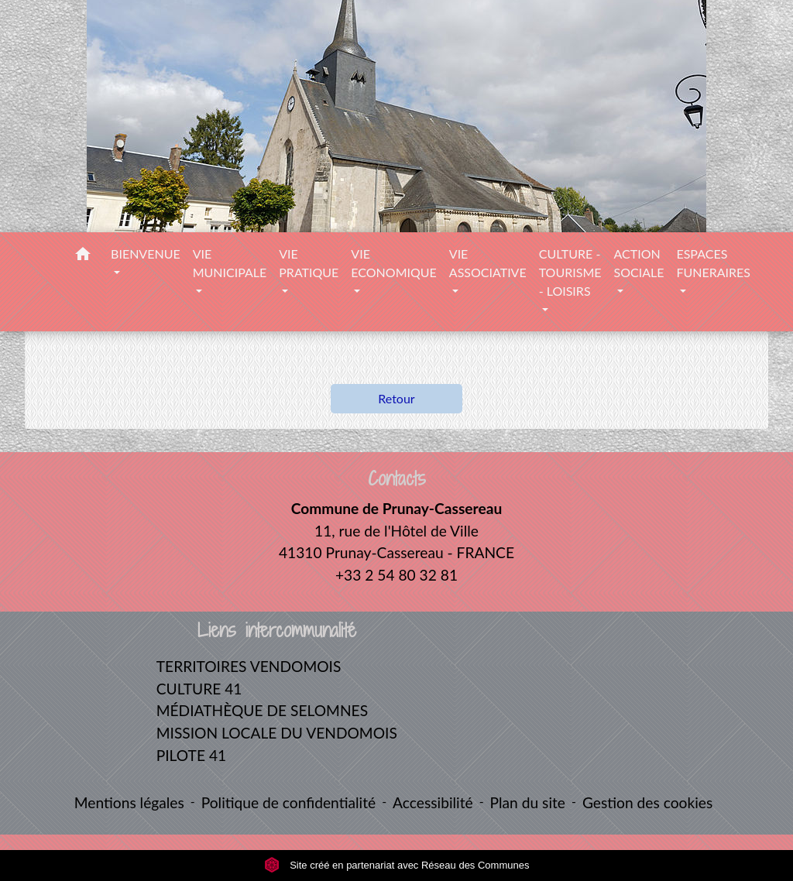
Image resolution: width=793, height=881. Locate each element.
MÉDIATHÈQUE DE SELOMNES (262, 710)
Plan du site (527, 802)
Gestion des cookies (647, 802)
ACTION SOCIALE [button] (638, 262)
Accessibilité (433, 802)
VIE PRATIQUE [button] (308, 262)
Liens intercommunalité (276, 630)
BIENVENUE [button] (145, 253)
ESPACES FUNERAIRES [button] (713, 262)
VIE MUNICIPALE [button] (230, 262)
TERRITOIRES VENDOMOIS (249, 666)
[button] (83, 256)
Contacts (397, 479)
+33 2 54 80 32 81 (396, 575)
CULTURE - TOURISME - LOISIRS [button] (570, 272)
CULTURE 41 (199, 689)
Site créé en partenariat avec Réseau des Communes (397, 865)
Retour (396, 398)
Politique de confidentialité (288, 802)
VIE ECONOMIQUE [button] (393, 262)
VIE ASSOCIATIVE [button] (488, 262)
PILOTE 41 (191, 755)
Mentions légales (129, 802)
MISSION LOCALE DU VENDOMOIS (276, 733)
